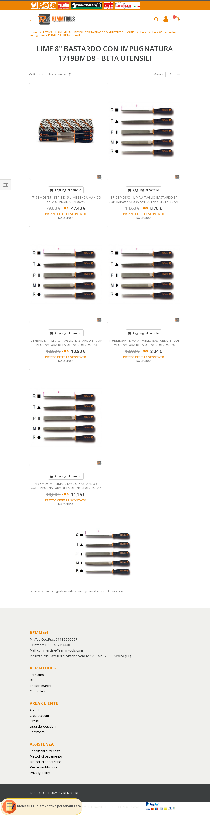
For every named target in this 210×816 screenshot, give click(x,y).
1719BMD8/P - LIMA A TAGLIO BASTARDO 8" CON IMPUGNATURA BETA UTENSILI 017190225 (143, 342)
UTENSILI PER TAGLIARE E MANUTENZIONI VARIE (103, 32)
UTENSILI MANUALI (55, 32)
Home (34, 32)
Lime (143, 32)
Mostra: (159, 74)
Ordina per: (36, 74)
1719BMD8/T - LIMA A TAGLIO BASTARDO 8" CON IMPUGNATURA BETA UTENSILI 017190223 (65, 342)
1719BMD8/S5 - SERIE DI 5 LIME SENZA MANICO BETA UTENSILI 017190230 (65, 199)
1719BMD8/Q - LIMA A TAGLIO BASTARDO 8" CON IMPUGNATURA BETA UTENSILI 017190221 (144, 199)
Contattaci (37, 691)
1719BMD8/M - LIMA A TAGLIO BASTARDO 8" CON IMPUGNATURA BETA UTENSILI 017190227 (66, 485)
